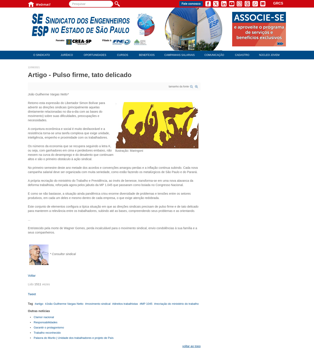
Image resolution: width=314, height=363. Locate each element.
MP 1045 (146, 303)
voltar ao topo (191, 346)
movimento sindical (99, 303)
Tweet (32, 294)
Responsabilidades (45, 322)
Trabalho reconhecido (47, 332)
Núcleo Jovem (269, 55)
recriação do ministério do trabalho (177, 303)
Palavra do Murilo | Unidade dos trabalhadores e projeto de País (74, 337)
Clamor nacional (44, 317)
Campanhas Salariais (179, 55)
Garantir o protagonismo (49, 327)
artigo (39, 303)
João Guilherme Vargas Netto (65, 303)
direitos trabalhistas (126, 303)
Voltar (32, 275)
